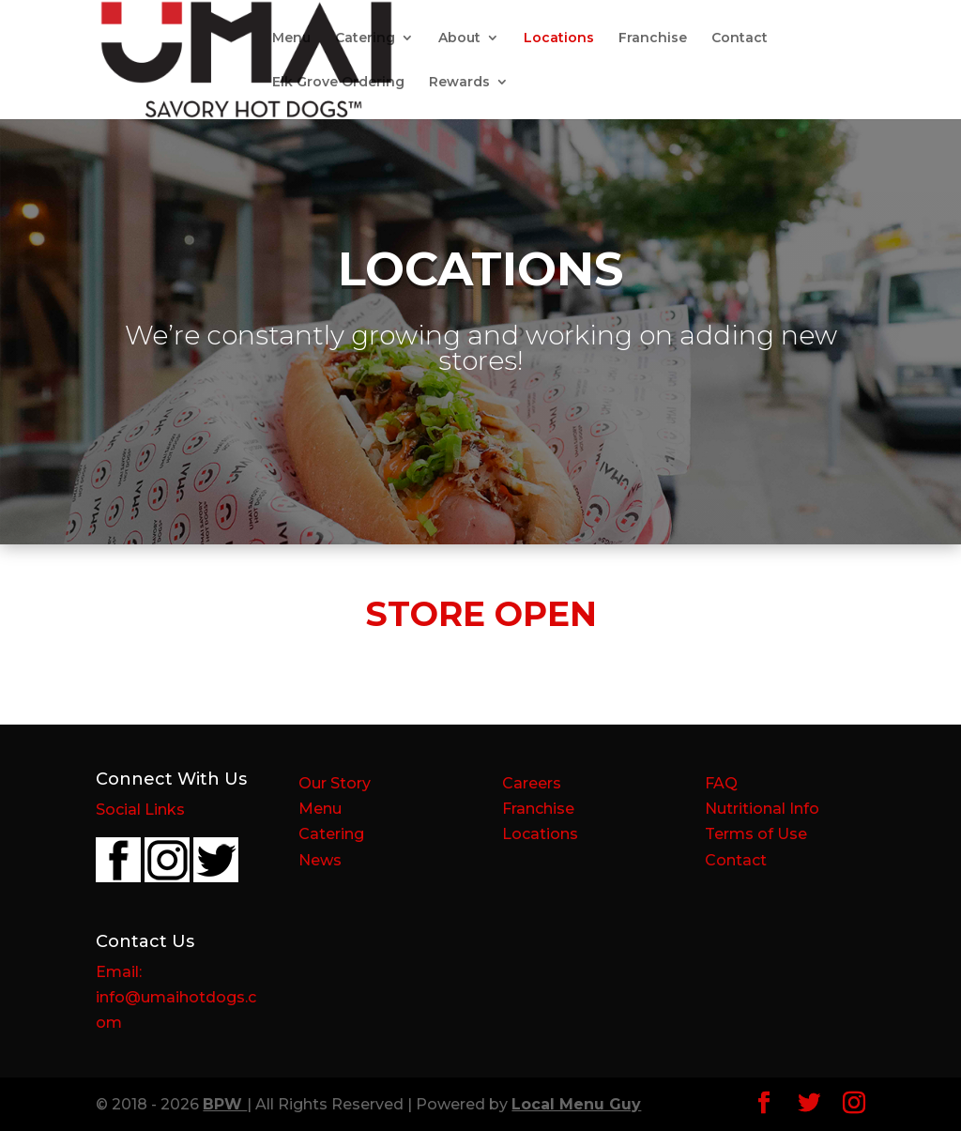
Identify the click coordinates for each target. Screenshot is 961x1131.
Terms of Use (756, 834)
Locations (559, 38)
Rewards (459, 82)
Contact (739, 38)
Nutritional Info (762, 809)
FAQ (721, 783)
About (459, 38)
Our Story (334, 783)
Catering (365, 38)
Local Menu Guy (576, 1104)
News (320, 860)
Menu (291, 38)
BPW (225, 1104)
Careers (531, 783)
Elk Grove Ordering (338, 82)
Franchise (652, 38)
